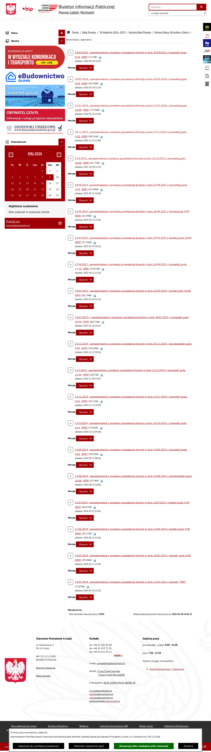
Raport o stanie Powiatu (19, 58)
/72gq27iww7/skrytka (108, 662)
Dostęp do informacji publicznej (24, 119)
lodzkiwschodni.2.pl (104, 692)
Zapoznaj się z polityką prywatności (38, 746)
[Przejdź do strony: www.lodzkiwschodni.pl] (207, 51)
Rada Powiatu (89, 23)
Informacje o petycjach (19, 92)
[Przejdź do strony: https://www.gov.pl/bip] (207, 35)
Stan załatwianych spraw (23, 717)
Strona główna (14, 31)
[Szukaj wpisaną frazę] (201, 7)
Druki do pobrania (16, 179)
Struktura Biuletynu (58, 717)
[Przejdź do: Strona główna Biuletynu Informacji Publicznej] (68, 23)
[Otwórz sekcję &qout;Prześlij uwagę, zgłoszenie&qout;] (207, 75)
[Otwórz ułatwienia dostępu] (207, 27)
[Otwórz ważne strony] (207, 67)
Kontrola (11, 139)
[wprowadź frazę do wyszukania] (173, 7)
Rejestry (10, 166)
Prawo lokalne (14, 51)
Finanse (10, 65)
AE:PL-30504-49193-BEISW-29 (119, 673)
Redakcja (83, 717)
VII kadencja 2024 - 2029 (112, 23)
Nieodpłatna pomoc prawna (22, 85)
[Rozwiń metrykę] (85, 59)
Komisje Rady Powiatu (140, 23)
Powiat (75, 23)
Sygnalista (12, 152)
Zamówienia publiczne (19, 78)
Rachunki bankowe (45, 658)
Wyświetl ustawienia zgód (89, 746)
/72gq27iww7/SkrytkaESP (111, 665)
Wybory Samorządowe (18, 159)
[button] (62, 44)
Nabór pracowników (17, 146)
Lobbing (10, 98)
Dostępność (12, 125)
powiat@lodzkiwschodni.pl (111, 654)
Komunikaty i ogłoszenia (20, 71)
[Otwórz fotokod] (207, 83)
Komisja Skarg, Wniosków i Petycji (172, 23)
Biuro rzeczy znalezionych (20, 112)
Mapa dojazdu (43, 667)
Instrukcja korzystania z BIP (114, 717)
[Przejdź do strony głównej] (60, 9)
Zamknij (188, 746)
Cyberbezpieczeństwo (18, 173)
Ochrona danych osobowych (22, 132)
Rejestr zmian (146, 717)
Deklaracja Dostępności (176, 717)
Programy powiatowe (18, 105)
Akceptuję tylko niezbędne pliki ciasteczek (143, 746)
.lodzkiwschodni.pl (100, 681)
